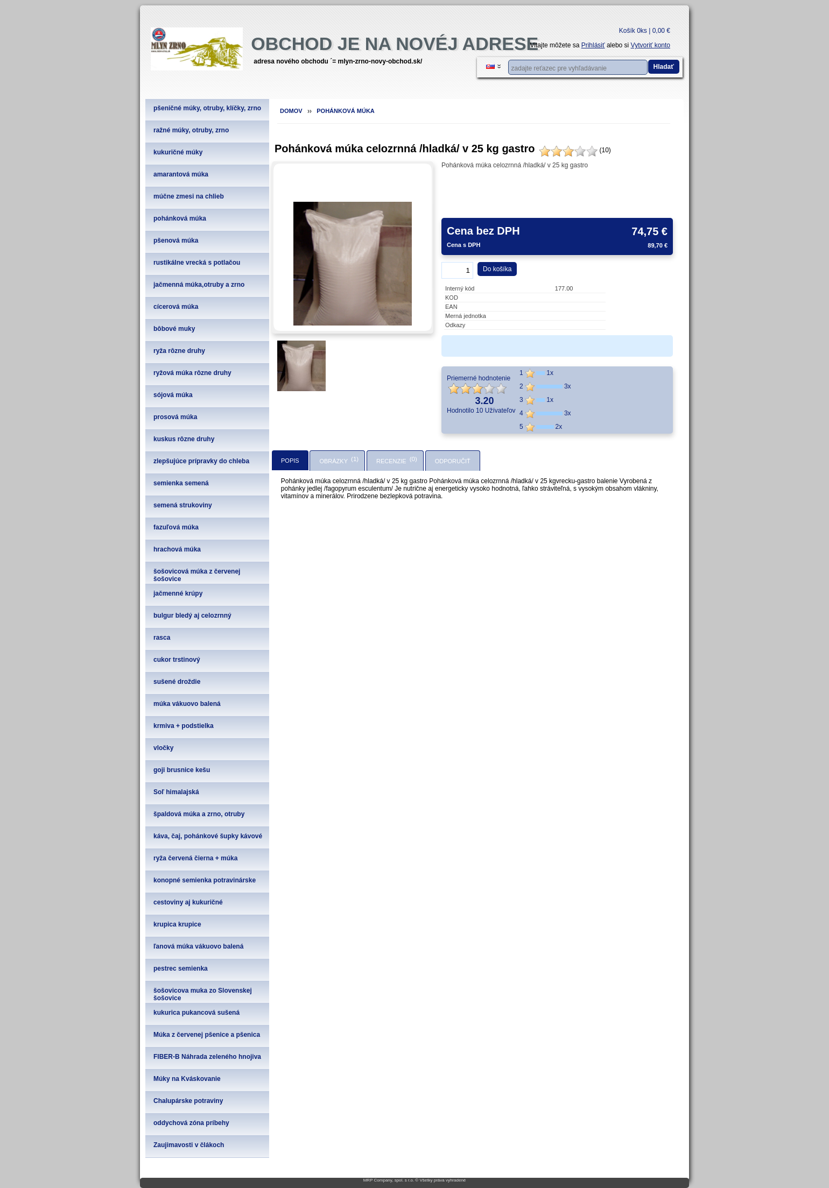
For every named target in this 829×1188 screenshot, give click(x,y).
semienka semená (181, 483)
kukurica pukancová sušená (196, 1012)
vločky (163, 748)
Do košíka (497, 269)
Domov (291, 111)
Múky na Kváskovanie (187, 1079)
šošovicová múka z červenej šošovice (196, 575)
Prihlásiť (593, 45)
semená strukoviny (182, 505)
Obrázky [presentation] (333, 461)
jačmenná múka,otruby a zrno (198, 284)
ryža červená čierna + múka (195, 858)
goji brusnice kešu (181, 770)
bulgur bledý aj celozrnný (192, 615)
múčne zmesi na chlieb (188, 196)
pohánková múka (179, 218)
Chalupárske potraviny (188, 1101)
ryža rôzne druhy (179, 351)
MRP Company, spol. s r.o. (388, 1180)
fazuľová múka (176, 527)
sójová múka (173, 395)
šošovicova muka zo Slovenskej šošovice (202, 994)
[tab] (290, 460)
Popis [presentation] (290, 460)
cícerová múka (175, 306)
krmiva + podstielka (183, 726)
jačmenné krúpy (177, 593)
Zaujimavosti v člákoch (188, 1145)
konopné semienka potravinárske (204, 880)
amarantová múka (180, 174)
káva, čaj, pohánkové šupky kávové (207, 836)
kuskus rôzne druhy (183, 439)
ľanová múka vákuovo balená (198, 946)
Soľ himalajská (176, 792)
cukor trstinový (176, 659)
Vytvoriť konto (650, 45)
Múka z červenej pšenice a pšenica (206, 1034)
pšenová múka (175, 240)
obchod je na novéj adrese (394, 43)
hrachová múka (177, 549)
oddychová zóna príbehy (191, 1123)
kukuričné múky (177, 152)
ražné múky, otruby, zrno (191, 130)
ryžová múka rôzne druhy (192, 373)
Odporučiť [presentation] (452, 461)
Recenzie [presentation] (391, 461)
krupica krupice (177, 924)
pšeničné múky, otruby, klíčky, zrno (207, 108)
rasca (161, 637)
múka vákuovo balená (187, 704)
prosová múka (175, 417)
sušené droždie (176, 681)
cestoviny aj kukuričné (188, 902)
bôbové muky (174, 329)
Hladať (664, 66)
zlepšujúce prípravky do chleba (201, 461)
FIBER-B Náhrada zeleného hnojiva (207, 1056)
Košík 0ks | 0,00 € (644, 30)
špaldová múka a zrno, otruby (198, 814)
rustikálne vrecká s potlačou (196, 262)
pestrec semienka (180, 968)
